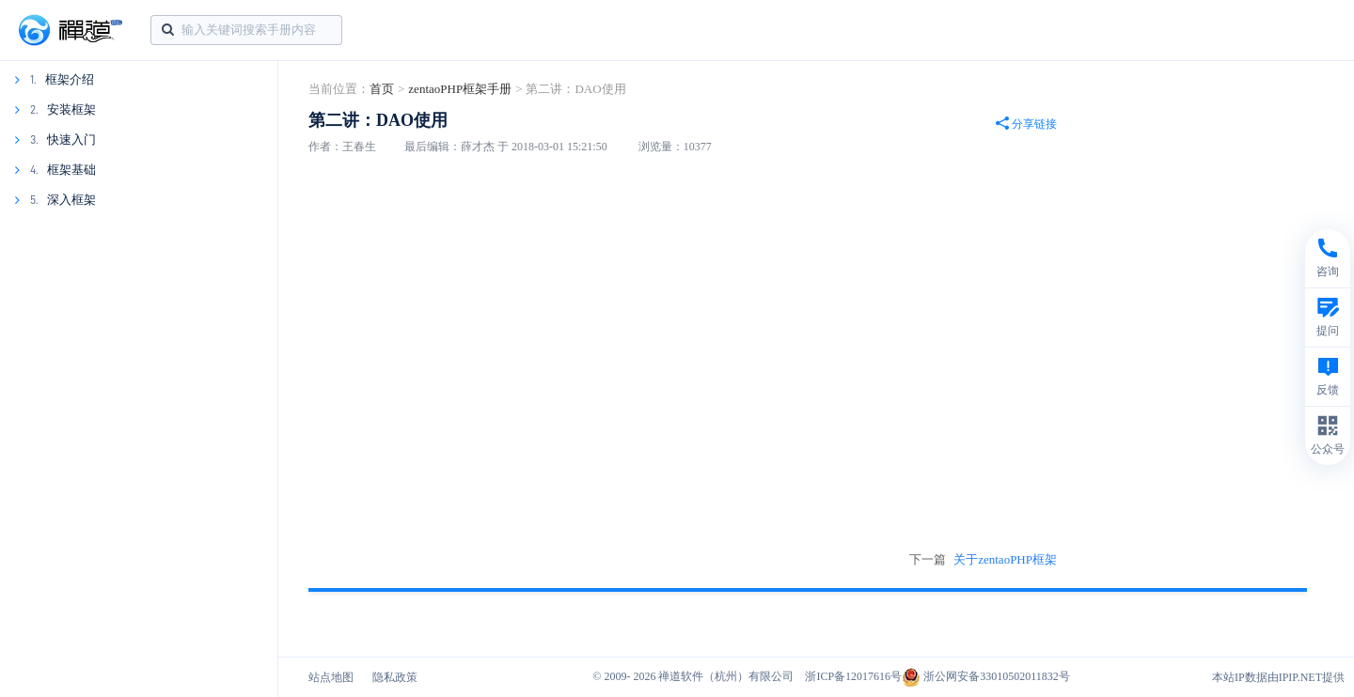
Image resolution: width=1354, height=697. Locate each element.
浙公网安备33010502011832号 (986, 676)
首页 (382, 89)
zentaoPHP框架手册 (460, 89)
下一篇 (983, 559)
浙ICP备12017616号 (853, 676)
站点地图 (331, 677)
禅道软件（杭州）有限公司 (726, 676)
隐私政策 (394, 677)
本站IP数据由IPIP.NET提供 (1278, 677)
